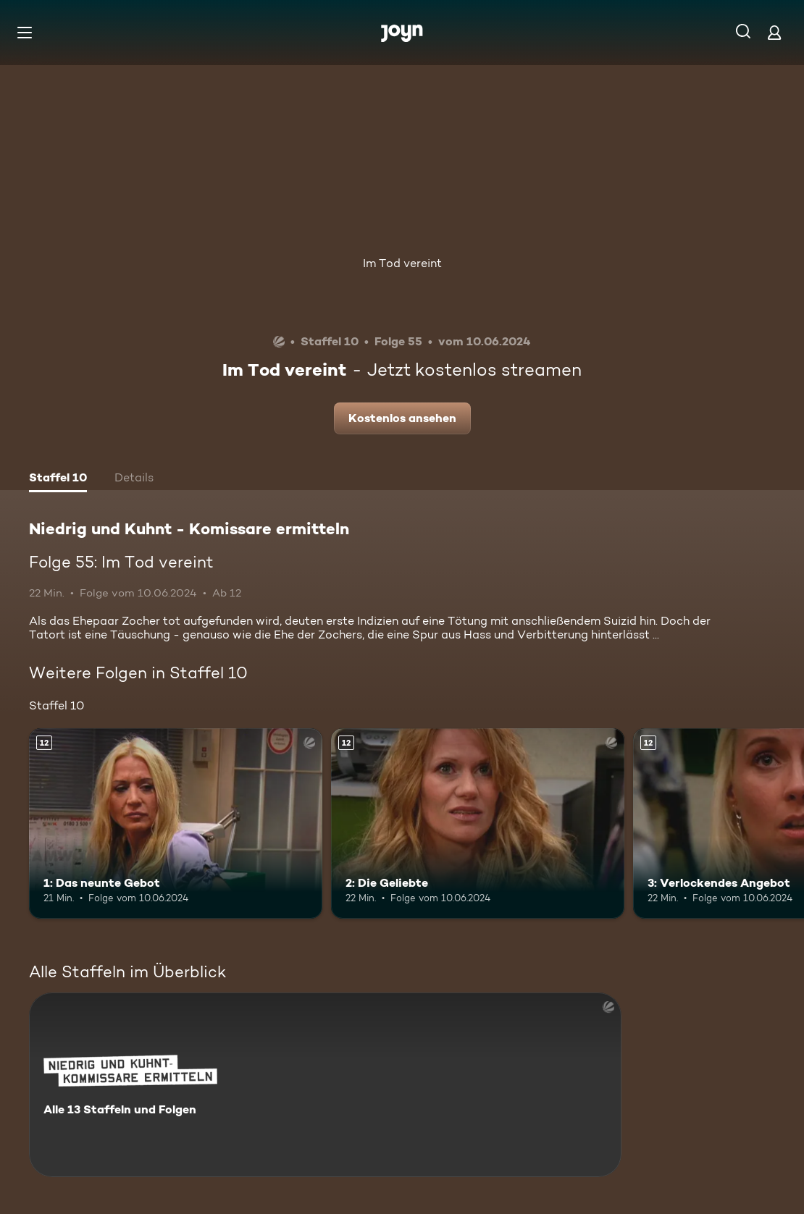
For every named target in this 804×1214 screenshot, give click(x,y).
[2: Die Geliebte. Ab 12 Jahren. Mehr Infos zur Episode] (477, 823)
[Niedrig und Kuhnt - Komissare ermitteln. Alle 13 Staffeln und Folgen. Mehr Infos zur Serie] (325, 1084)
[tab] (58, 479)
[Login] (774, 32)
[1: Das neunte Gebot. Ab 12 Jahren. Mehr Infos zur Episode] (175, 823)
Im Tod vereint (402, 263)
